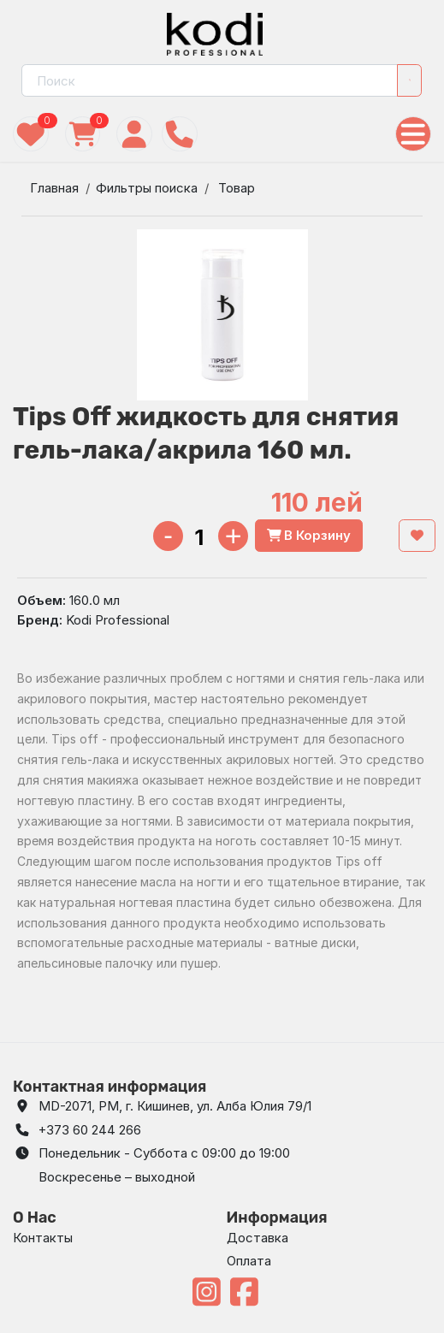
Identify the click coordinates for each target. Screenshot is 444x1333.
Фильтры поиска (147, 188)
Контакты (43, 1237)
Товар (235, 188)
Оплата (249, 1261)
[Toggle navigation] (413, 136)
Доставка (257, 1237)
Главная (54, 188)
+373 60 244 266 (89, 1130)
